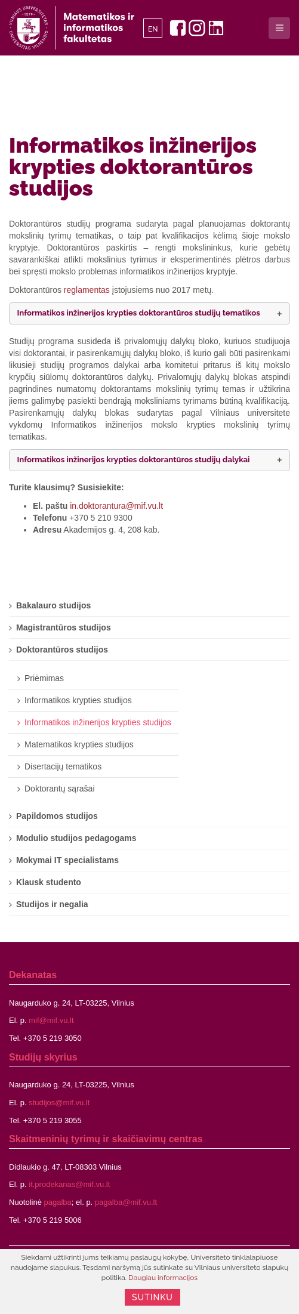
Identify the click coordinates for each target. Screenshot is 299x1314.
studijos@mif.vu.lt (59, 1102)
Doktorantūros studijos (62, 649)
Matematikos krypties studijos (79, 744)
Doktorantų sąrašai (59, 788)
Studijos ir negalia (52, 904)
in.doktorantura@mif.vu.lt (116, 506)
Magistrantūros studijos (63, 627)
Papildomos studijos (57, 816)
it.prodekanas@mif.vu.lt (69, 1184)
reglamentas (87, 290)
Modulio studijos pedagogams (76, 838)
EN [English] (153, 29)
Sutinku (152, 1297)
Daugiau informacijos (163, 1277)
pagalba (58, 1202)
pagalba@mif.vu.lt (126, 1202)
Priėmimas (44, 678)
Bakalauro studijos (53, 605)
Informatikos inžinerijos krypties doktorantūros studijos (133, 166)
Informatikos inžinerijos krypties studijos (97, 722)
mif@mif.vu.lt (51, 1020)
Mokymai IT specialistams (67, 860)
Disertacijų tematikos (62, 766)
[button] (149, 313)
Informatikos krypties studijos (78, 700)
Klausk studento (48, 882)
